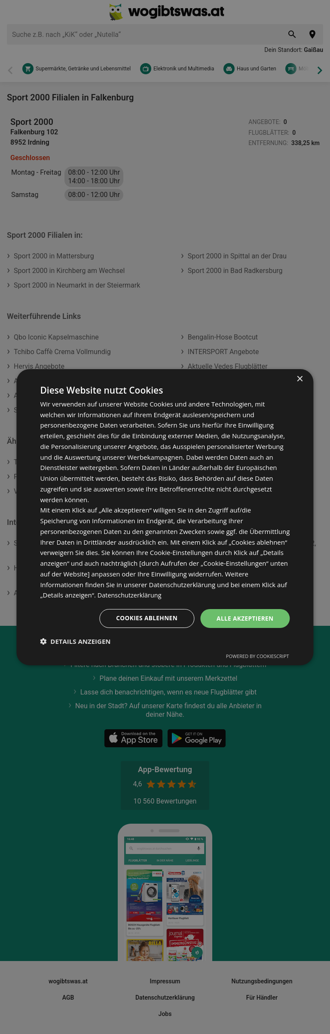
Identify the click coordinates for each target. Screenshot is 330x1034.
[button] (75, 641)
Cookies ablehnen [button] (144, 618)
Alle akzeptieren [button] (244, 618)
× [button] (299, 379)
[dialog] (164, 517)
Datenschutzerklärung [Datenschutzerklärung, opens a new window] (131, 595)
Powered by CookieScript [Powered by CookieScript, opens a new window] (257, 656)
